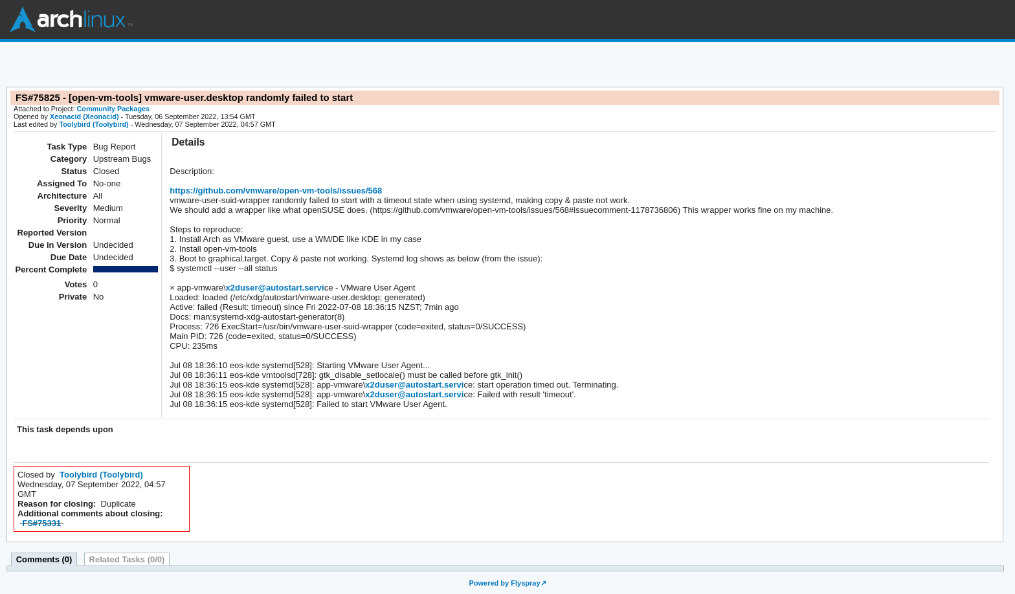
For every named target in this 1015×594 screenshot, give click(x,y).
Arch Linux (71, 19)
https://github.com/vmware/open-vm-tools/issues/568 (276, 190)
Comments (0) (44, 559)
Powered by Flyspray (504, 583)
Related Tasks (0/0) (127, 559)
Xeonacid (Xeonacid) (84, 116)
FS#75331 (41, 523)
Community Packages (113, 109)
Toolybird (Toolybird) (93, 124)
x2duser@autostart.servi (275, 287)
